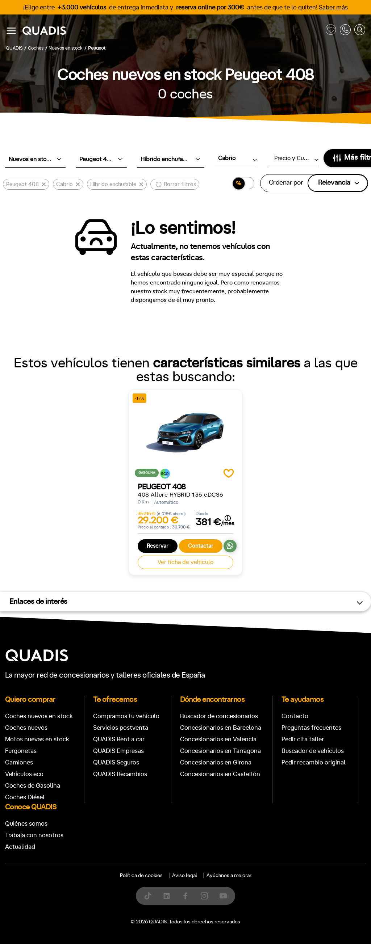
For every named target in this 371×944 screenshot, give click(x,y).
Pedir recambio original (314, 762)
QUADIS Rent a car (119, 739)
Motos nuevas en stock (37, 739)
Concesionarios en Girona (215, 762)
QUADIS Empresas (118, 751)
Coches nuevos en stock (39, 716)
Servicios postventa (120, 728)
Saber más (333, 7)
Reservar (157, 546)
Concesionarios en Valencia (218, 739)
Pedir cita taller (303, 739)
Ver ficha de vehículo (185, 562)
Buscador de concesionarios (219, 716)
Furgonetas (21, 751)
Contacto (295, 716)
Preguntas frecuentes (311, 728)
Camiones (19, 762)
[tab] (132, 827)
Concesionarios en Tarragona (220, 751)
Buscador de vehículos (313, 751)
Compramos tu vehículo (126, 716)
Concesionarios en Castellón (220, 774)
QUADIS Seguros (116, 762)
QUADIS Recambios (120, 774)
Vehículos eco (24, 774)
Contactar (200, 546)
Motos (180, 827)
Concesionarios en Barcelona (220, 728)
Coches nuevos (26, 728)
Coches (132, 827)
